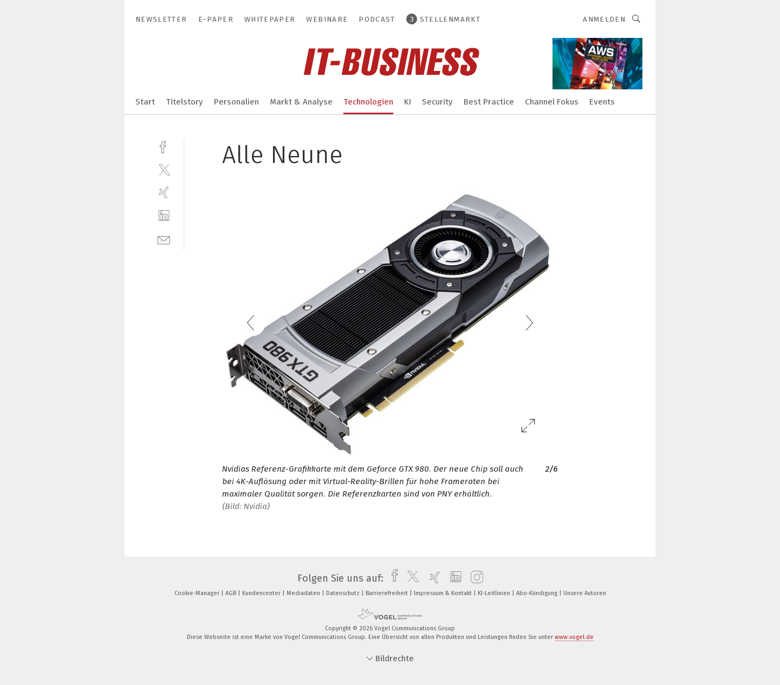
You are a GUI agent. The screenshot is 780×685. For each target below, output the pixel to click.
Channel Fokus (551, 102)
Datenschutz (343, 593)
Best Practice (489, 102)
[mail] (164, 239)
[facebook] (164, 146)
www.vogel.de (574, 637)
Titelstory (184, 102)
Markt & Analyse (301, 102)
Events (602, 102)
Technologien (368, 102)
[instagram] (474, 578)
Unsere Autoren (584, 593)
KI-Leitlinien (495, 593)
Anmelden (604, 19)
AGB (231, 593)
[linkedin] (164, 216)
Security (437, 102)
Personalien (236, 102)
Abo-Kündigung (537, 593)
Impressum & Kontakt (443, 593)
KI (407, 102)
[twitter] (164, 169)
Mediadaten (304, 593)
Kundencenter (262, 593)
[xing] (164, 192)
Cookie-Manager (197, 593)
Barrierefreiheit (388, 593)
